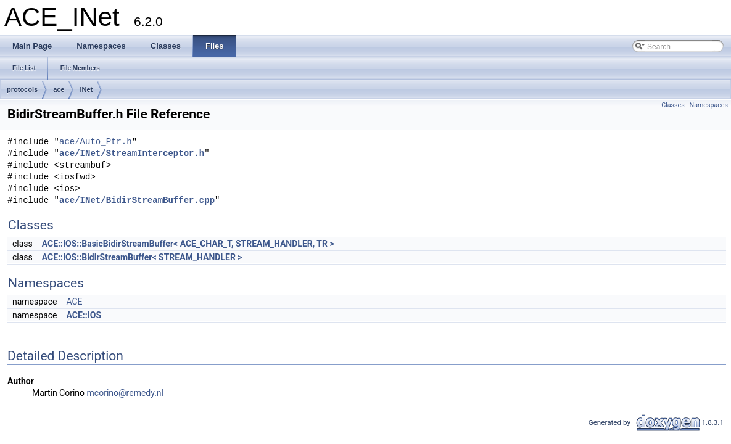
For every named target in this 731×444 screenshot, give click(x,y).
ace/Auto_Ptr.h (95, 142)
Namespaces (709, 105)
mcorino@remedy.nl (125, 393)
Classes (672, 105)
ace (58, 89)
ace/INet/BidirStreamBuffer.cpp (137, 201)
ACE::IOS (83, 315)
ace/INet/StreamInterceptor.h (131, 154)
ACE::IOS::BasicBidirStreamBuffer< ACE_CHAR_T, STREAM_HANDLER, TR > (188, 244)
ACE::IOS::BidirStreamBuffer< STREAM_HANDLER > (142, 257)
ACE (74, 301)
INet (86, 89)
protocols (22, 89)
